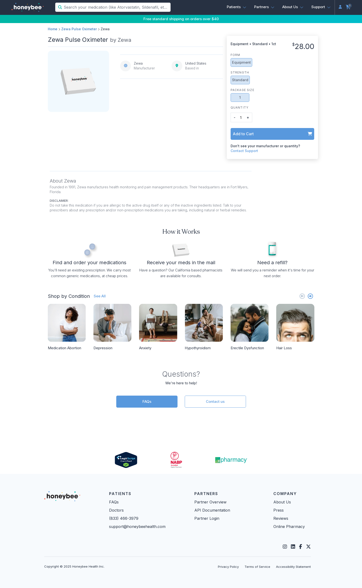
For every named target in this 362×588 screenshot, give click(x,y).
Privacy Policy (228, 567)
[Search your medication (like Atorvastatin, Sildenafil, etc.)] (117, 7)
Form (235, 55)
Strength (240, 72)
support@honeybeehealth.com (137, 526)
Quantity (240, 107)
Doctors (116, 510)
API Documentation (212, 510)
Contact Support (244, 151)
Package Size (242, 90)
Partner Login (206, 518)
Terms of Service (257, 567)
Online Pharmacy (289, 526)
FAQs (146, 401)
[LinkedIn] (293, 547)
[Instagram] (285, 547)
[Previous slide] (302, 296)
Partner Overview (210, 502)
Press (278, 510)
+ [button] (247, 117)
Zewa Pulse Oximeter (79, 29)
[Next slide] (310, 296)
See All (100, 296)
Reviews (280, 518)
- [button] (234, 117)
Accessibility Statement (293, 567)
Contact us (215, 401)
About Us (282, 502)
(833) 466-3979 (123, 518)
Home (52, 29)
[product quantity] (240, 117)
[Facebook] (300, 547)
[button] (236, 7)
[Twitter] (308, 547)
